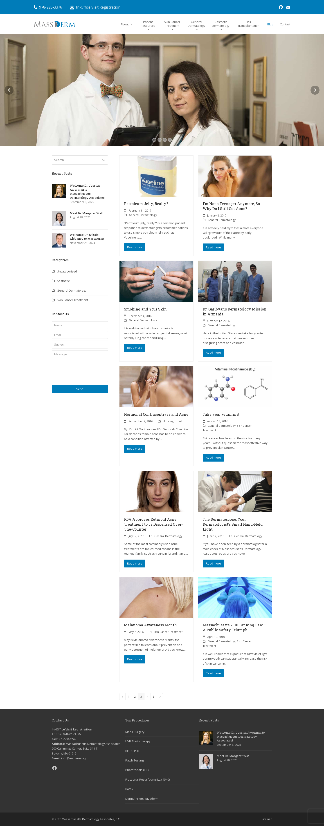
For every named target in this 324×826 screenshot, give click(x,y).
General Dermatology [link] (143, 215)
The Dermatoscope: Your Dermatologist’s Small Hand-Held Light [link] (233, 524)
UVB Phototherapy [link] (138, 741)
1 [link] (130, 696)
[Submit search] (103, 160)
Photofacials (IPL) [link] (136, 770)
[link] (281, 7)
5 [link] (155, 696)
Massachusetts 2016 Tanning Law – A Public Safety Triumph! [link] (234, 627)
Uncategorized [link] (172, 421)
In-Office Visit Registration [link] (98, 7)
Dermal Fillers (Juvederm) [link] (142, 799)
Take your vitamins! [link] (221, 414)
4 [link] (148, 696)
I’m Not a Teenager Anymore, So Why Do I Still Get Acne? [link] (231, 206)
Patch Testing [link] (134, 760)
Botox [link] (129, 789)
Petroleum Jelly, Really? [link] (146, 203)
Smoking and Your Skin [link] (145, 309)
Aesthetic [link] (63, 281)
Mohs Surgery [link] (134, 732)
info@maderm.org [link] (73, 758)
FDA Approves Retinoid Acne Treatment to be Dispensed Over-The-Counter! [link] (153, 524)
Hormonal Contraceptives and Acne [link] (156, 414)
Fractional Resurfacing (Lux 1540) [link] (147, 779)
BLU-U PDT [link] (132, 751)
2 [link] (136, 696)
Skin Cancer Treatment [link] (168, 632)
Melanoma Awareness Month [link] (150, 625)
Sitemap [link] (267, 819)
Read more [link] (134, 247)
